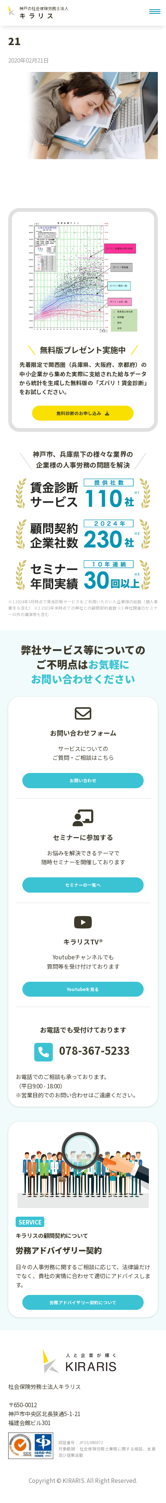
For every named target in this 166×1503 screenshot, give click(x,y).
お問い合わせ (83, 784)
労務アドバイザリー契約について (83, 1312)
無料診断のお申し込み (82, 414)
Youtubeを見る (83, 997)
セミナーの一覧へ (83, 890)
